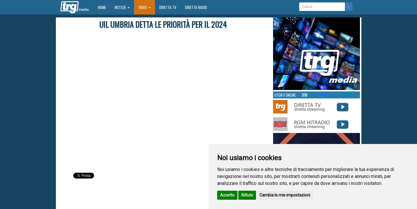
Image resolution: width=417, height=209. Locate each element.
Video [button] (144, 7)
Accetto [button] (227, 195)
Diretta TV (167, 7)
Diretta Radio (196, 7)
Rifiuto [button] (247, 195)
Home (104, 7)
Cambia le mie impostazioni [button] (284, 195)
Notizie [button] (122, 7)
